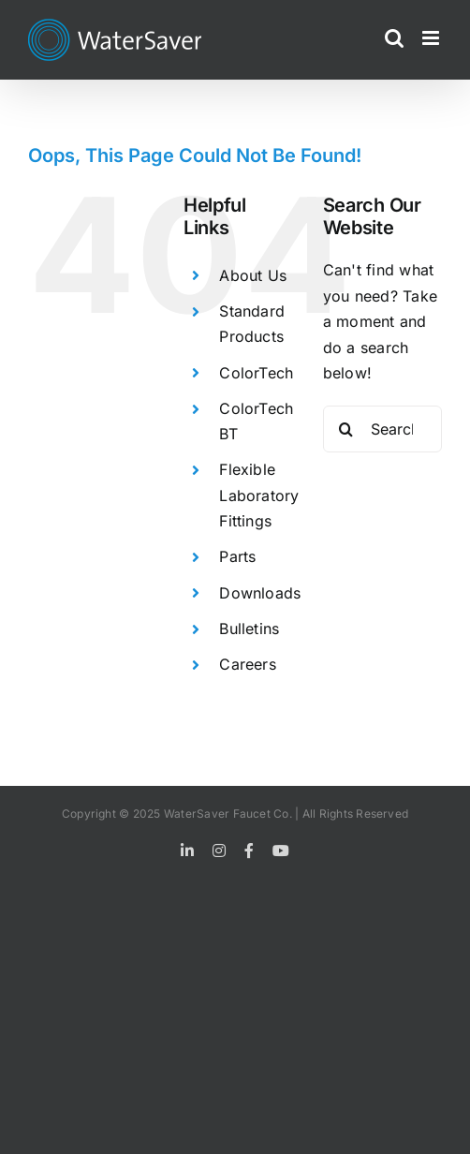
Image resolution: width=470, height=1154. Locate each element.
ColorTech (256, 372)
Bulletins (249, 628)
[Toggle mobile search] (394, 38)
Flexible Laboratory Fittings (259, 494)
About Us (252, 275)
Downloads (260, 593)
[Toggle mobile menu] (432, 38)
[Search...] (382, 429)
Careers (247, 664)
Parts (237, 556)
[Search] (346, 429)
